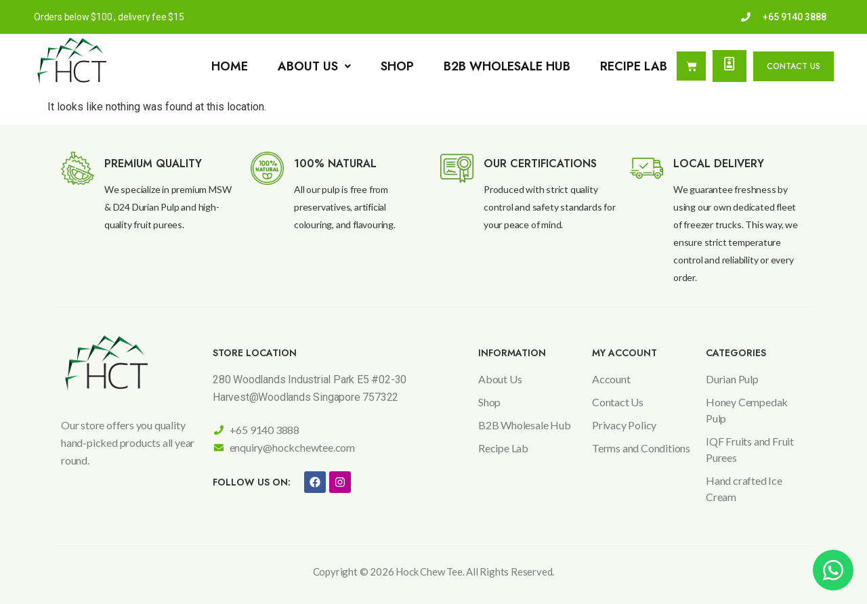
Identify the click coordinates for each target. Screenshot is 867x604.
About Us (314, 66)
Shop (397, 66)
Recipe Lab (633, 66)
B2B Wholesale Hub (507, 66)
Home (229, 66)
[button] (314, 66)
